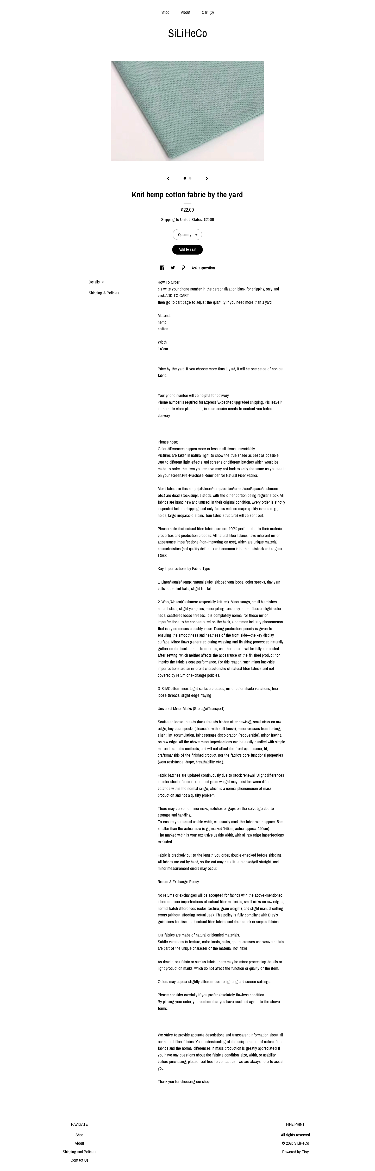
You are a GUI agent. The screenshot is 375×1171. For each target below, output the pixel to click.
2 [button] (190, 178)
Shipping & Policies (104, 293)
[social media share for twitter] (173, 268)
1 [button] (185, 178)
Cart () (208, 12)
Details (96, 282)
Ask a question (203, 268)
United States (191, 219)
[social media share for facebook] (162, 268)
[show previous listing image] (168, 179)
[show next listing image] (207, 179)
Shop (165, 12)
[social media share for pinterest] (183, 268)
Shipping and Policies (79, 1152)
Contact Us (80, 1160)
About (185, 12)
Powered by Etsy (295, 1152)
